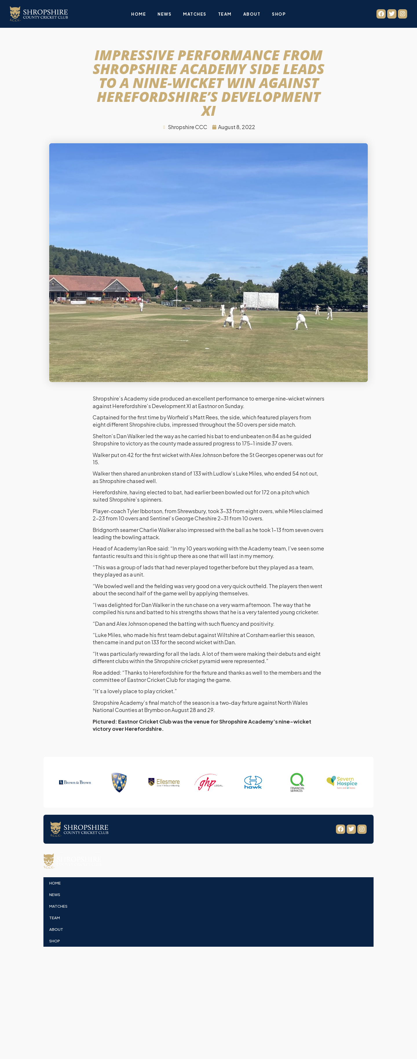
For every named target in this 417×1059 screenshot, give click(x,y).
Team (225, 13)
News (164, 13)
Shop (279, 13)
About (252, 13)
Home (138, 13)
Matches (194, 13)
